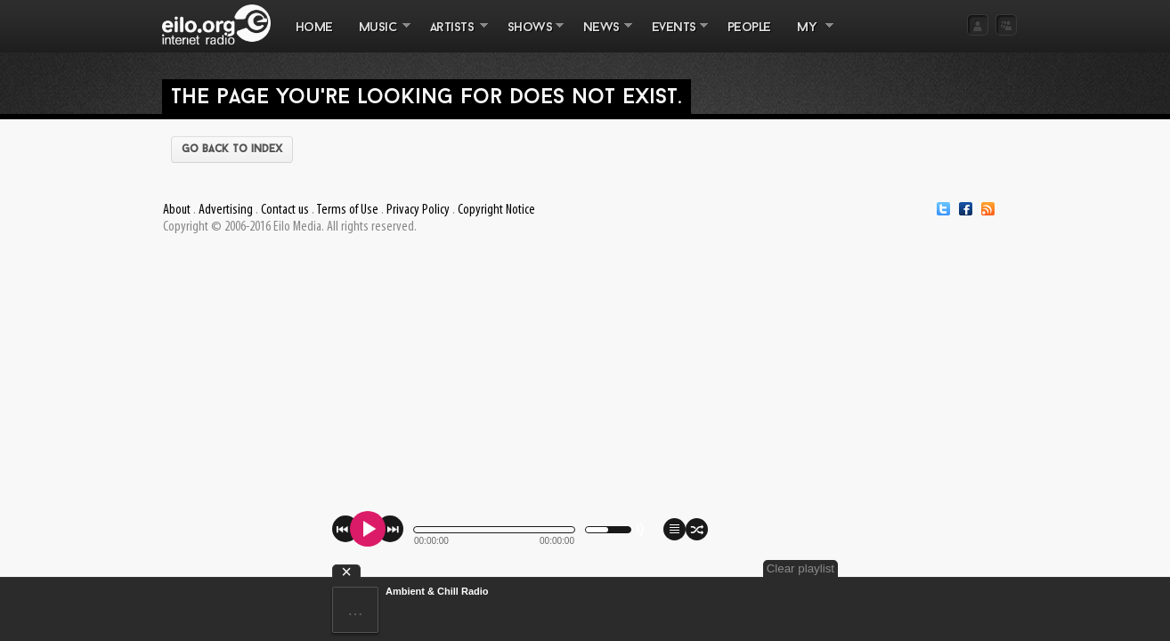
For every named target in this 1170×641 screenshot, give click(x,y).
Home (314, 28)
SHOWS (529, 36)
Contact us (285, 210)
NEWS (601, 36)
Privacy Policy (418, 210)
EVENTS (673, 36)
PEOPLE (749, 28)
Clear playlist (975, 568)
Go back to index (232, 149)
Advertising (226, 210)
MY (808, 36)
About (177, 210)
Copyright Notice (496, 210)
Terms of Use (347, 210)
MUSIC (377, 36)
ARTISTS (452, 36)
